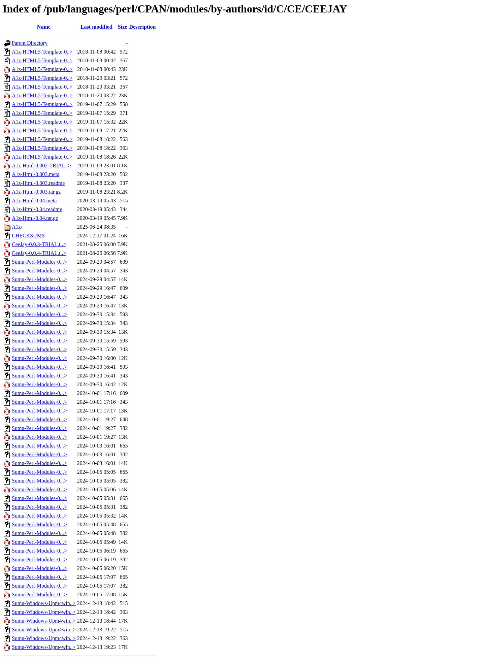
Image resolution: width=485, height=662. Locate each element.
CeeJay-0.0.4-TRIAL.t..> (39, 253)
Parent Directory (29, 43)
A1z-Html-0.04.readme (37, 209)
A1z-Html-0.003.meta (35, 174)
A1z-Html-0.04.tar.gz (35, 218)
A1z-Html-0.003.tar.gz (36, 192)
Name (44, 27)
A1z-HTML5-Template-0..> (42, 52)
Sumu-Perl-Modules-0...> (39, 262)
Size (122, 27)
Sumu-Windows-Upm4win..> (44, 603)
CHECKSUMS (28, 235)
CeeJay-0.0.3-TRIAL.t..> (39, 244)
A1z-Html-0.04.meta (34, 200)
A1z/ (17, 227)
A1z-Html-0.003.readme (38, 183)
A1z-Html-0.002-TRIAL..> (41, 165)
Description (142, 27)
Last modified (96, 27)
